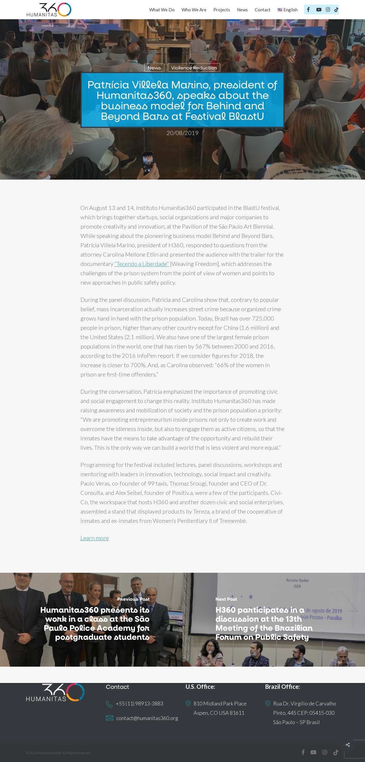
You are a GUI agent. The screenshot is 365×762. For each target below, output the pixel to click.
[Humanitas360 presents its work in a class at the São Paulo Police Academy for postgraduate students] (91, 620)
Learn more (94, 537)
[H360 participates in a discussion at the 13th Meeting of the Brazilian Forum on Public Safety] (273, 620)
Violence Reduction (194, 67)
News (154, 67)
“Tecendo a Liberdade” (142, 263)
